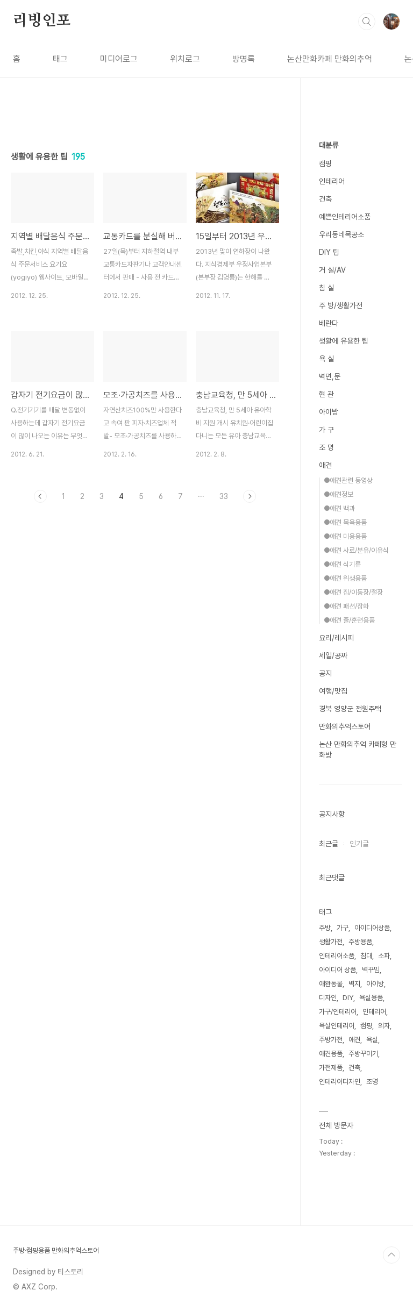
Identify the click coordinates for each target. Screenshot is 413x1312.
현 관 (326, 394)
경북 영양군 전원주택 (350, 708)
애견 (325, 465)
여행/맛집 (333, 691)
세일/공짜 (333, 655)
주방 (325, 928)
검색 (367, 21)
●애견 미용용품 (345, 536)
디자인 (328, 998)
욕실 (372, 1040)
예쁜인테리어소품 (345, 216)
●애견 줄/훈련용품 (349, 620)
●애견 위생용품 (345, 578)
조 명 (326, 447)
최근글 (328, 843)
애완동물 (331, 984)
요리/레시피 (336, 637)
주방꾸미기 (363, 1054)
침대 (366, 956)
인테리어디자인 (339, 1082)
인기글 (359, 843)
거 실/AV (332, 270)
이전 (40, 496)
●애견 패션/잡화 (346, 606)
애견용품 (331, 1054)
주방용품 (360, 942)
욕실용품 (371, 998)
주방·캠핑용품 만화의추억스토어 (56, 1250)
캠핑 (325, 163)
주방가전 (331, 1040)
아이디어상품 (372, 928)
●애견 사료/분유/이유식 (356, 550)
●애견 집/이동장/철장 (353, 592)
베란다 (328, 323)
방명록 (243, 59)
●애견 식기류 (342, 564)
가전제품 (331, 1068)
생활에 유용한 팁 (343, 341)
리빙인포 (41, 20)
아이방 (328, 412)
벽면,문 (329, 376)
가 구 (326, 429)
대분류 (328, 145)
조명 (372, 1082)
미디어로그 (119, 59)
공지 (325, 673)
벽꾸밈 (371, 970)
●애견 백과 (339, 508)
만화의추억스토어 (345, 726)
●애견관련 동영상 (348, 480)
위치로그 (185, 59)
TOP (391, 1255)
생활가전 (331, 942)
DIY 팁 (329, 252)
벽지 (354, 984)
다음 (249, 496)
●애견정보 (338, 494)
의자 (384, 1026)
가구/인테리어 (338, 1012)
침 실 (326, 287)
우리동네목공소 (341, 234)
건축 (325, 199)
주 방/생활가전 (340, 305)
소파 (384, 956)
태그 (60, 59)
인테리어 (332, 181)
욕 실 (326, 358)
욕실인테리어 (336, 1026)
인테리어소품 (336, 956)
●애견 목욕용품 (345, 522)
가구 (342, 928)
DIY (348, 998)
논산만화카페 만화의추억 (329, 59)
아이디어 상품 (337, 970)
